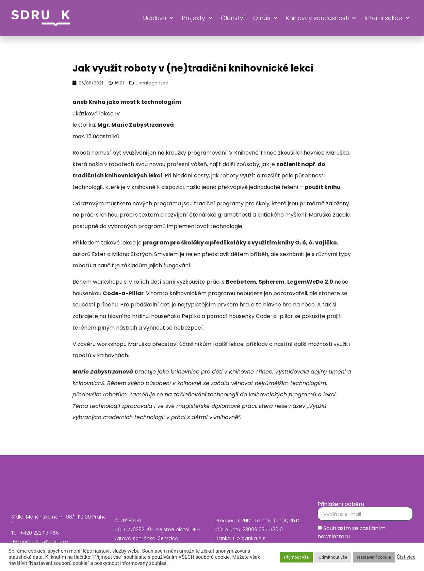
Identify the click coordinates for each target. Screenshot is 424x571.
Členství (233, 18)
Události (158, 18)
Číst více (406, 557)
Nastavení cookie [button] (374, 557)
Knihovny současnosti (321, 18)
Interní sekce (386, 18)
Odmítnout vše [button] (333, 557)
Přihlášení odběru (340, 504)
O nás (265, 18)
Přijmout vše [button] (296, 557)
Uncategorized (151, 83)
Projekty (197, 18)
